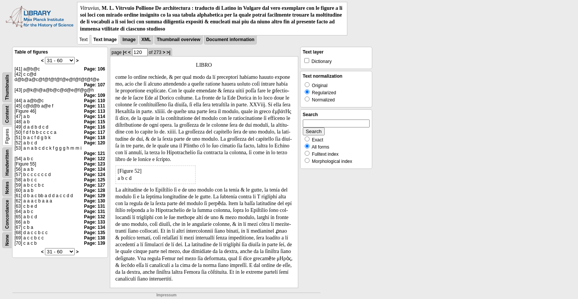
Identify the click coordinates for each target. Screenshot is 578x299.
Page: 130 (94, 201)
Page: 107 (94, 84)
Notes (7, 187)
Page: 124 (94, 169)
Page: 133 (94, 222)
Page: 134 (94, 227)
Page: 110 (94, 100)
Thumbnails (7, 87)
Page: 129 (94, 195)
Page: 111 (94, 106)
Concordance (7, 214)
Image (129, 39)
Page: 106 (94, 69)
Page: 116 (94, 127)
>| (168, 52)
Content (7, 114)
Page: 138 (94, 238)
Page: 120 (94, 143)
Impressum (166, 295)
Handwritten (7, 162)
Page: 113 (94, 111)
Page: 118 (94, 137)
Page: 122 (94, 158)
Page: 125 (94, 179)
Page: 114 (94, 116)
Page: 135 (94, 232)
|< (125, 52)
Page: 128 (94, 190)
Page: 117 (94, 132)
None (7, 240)
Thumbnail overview (178, 39)
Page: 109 (94, 95)
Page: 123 (94, 164)
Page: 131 (94, 206)
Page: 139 (94, 243)
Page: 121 (94, 153)
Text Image (105, 39)
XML (146, 39)
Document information (230, 39)
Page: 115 (94, 121)
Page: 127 (94, 185)
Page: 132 (94, 216)
